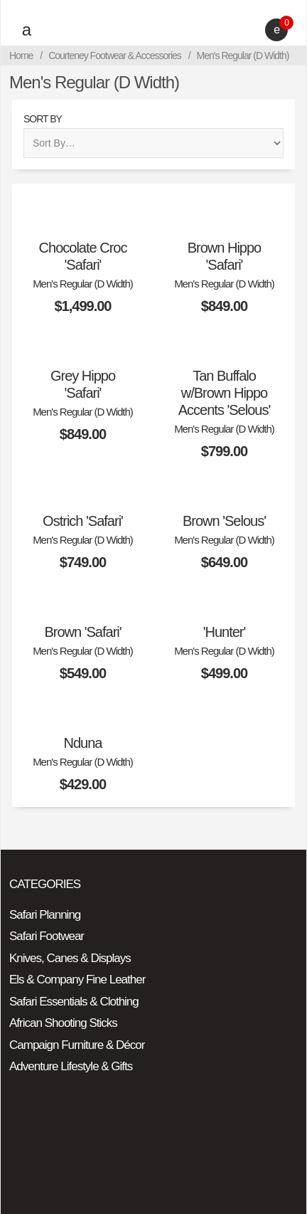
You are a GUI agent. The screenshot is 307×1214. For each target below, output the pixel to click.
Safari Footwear (46, 936)
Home (21, 55)
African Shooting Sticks (63, 1023)
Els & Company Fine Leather (77, 979)
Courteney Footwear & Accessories (114, 55)
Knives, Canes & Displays (70, 958)
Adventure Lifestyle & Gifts (70, 1066)
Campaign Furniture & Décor (76, 1045)
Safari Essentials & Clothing (74, 1001)
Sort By (42, 119)
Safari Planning (44, 915)
